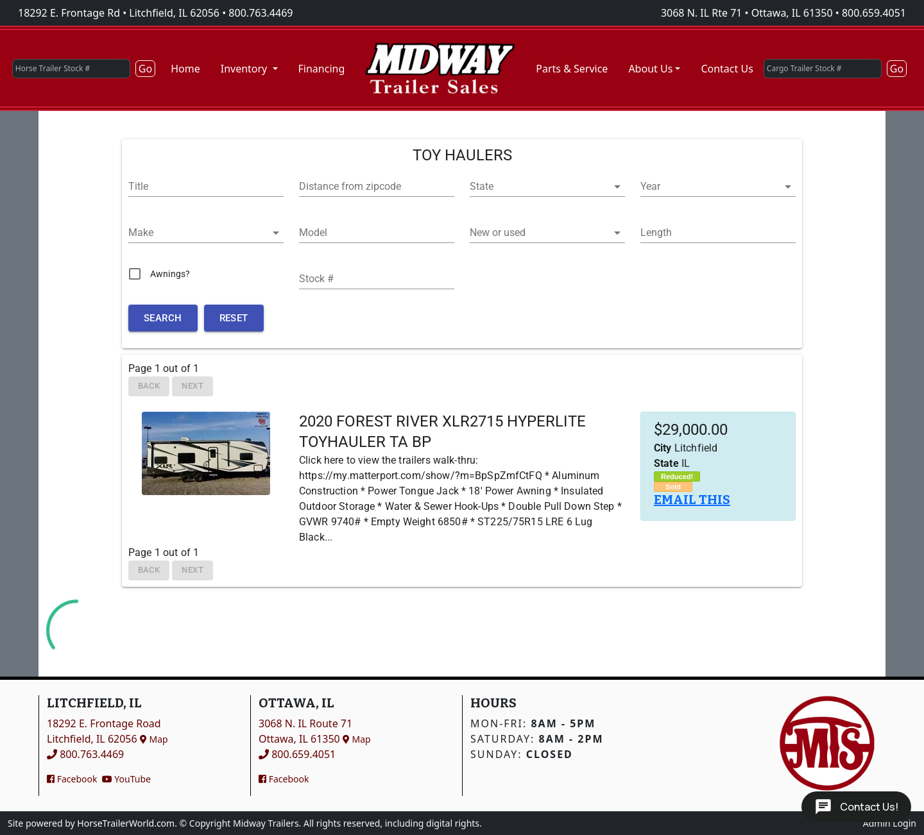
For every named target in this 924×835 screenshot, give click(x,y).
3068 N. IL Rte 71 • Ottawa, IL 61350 (747, 13)
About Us (650, 69)
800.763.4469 (260, 13)
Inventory (245, 69)
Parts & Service (572, 69)
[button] (547, 186)
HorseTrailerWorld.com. (127, 823)
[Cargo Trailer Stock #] (823, 68)
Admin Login (889, 823)
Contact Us (727, 69)
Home (185, 69)
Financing (321, 69)
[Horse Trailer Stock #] (71, 68)
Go (145, 69)
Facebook (72, 779)
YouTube (126, 779)
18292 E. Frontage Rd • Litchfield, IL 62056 (118, 13)
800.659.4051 (874, 13)
